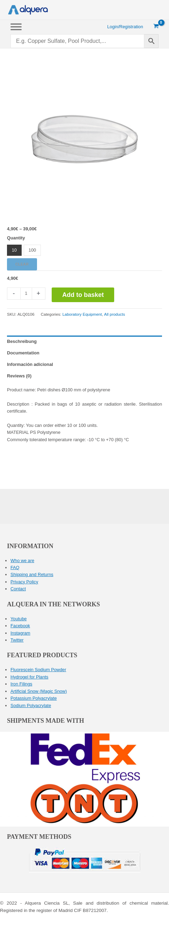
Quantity (16, 237)
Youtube (18, 618)
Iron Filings (21, 684)
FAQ (15, 567)
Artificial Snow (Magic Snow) (38, 691)
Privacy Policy (24, 581)
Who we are (22, 560)
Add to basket (83, 294)
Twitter (17, 640)
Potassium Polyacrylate (33, 698)
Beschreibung (22, 341)
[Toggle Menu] (16, 26)
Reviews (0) (19, 375)
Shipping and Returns (31, 574)
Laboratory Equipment (82, 314)
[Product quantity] (26, 293)
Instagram (20, 633)
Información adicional (30, 364)
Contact (18, 588)
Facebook (20, 625)
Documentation (23, 352)
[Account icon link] (125, 26)
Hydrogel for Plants (29, 677)
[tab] (84, 341)
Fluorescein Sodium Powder (38, 669)
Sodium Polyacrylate (30, 705)
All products (114, 314)
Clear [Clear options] (22, 264)
